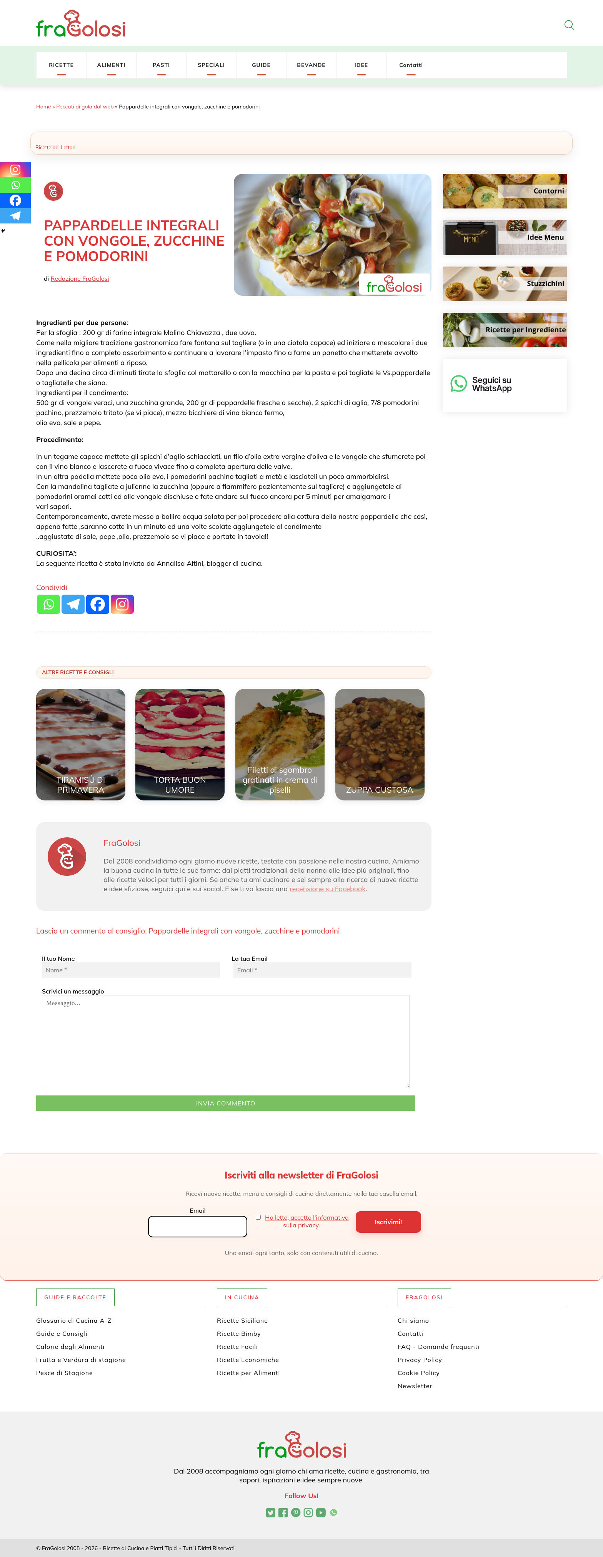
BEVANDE (311, 65)
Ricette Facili (237, 1346)
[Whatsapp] (15, 185)
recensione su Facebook (328, 888)
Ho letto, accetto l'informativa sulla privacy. (307, 1221)
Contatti (411, 65)
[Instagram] (15, 169)
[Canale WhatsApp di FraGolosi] (333, 1513)
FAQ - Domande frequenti (439, 1346)
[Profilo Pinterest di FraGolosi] (296, 1513)
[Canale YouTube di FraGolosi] (321, 1513)
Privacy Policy (420, 1360)
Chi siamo (413, 1320)
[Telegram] (15, 215)
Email (197, 1210)
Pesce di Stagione (64, 1373)
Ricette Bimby (239, 1333)
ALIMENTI (111, 65)
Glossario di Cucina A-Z (74, 1320)
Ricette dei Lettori (55, 147)
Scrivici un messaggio (226, 1037)
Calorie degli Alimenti (70, 1346)
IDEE (361, 65)
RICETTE (61, 65)
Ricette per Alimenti (248, 1373)
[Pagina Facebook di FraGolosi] (283, 1513)
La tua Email (321, 966)
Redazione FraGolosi (80, 278)
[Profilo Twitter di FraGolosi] (270, 1513)
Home (43, 106)
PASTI (161, 65)
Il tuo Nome (131, 966)
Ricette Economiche (248, 1360)
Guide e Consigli (62, 1333)
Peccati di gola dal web (84, 106)
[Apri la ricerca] (569, 25)
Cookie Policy (419, 1373)
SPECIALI (211, 65)
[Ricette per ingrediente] (505, 330)
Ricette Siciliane (242, 1320)
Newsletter (415, 1386)
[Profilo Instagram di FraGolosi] (308, 1513)
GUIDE (261, 65)
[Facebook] (15, 200)
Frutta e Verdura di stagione (81, 1360)
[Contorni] (505, 191)
